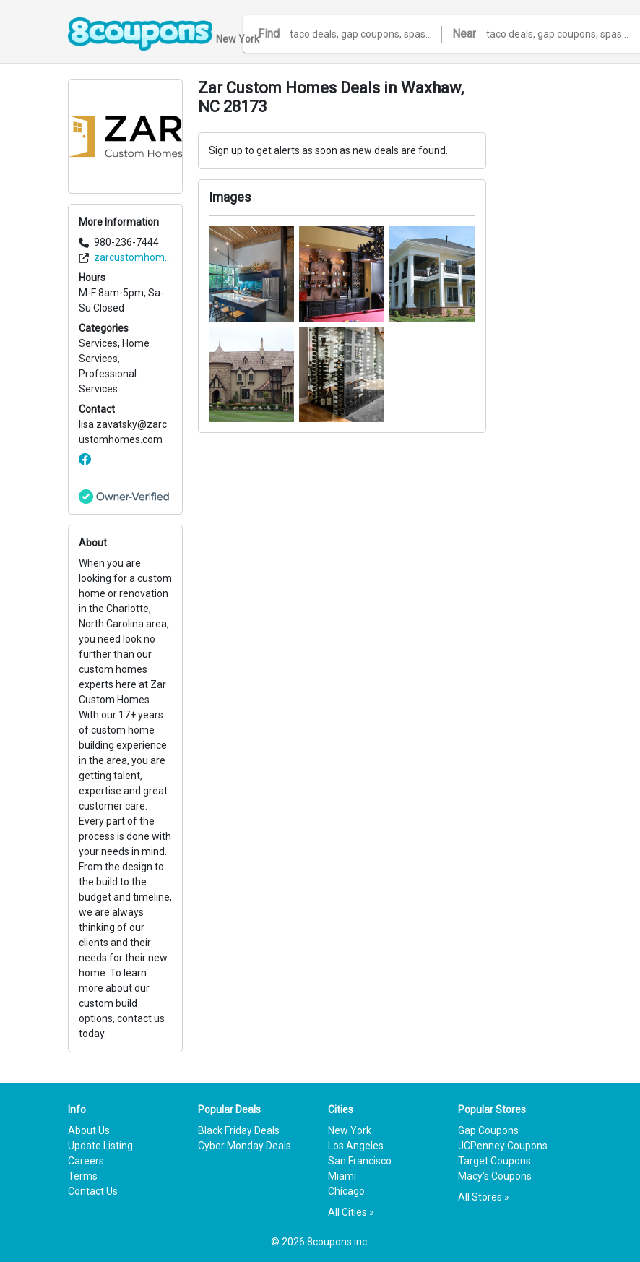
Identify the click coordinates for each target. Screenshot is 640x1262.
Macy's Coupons (495, 1176)
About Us (89, 1130)
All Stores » (483, 1197)
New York (349, 1130)
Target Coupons (494, 1161)
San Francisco (360, 1161)
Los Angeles (356, 1145)
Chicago (346, 1191)
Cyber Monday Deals (244, 1145)
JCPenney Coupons (503, 1145)
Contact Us (93, 1191)
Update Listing (100, 1145)
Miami (342, 1176)
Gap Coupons (488, 1130)
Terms (83, 1176)
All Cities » (351, 1212)
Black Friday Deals (239, 1130)
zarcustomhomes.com (133, 257)
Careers (86, 1161)
